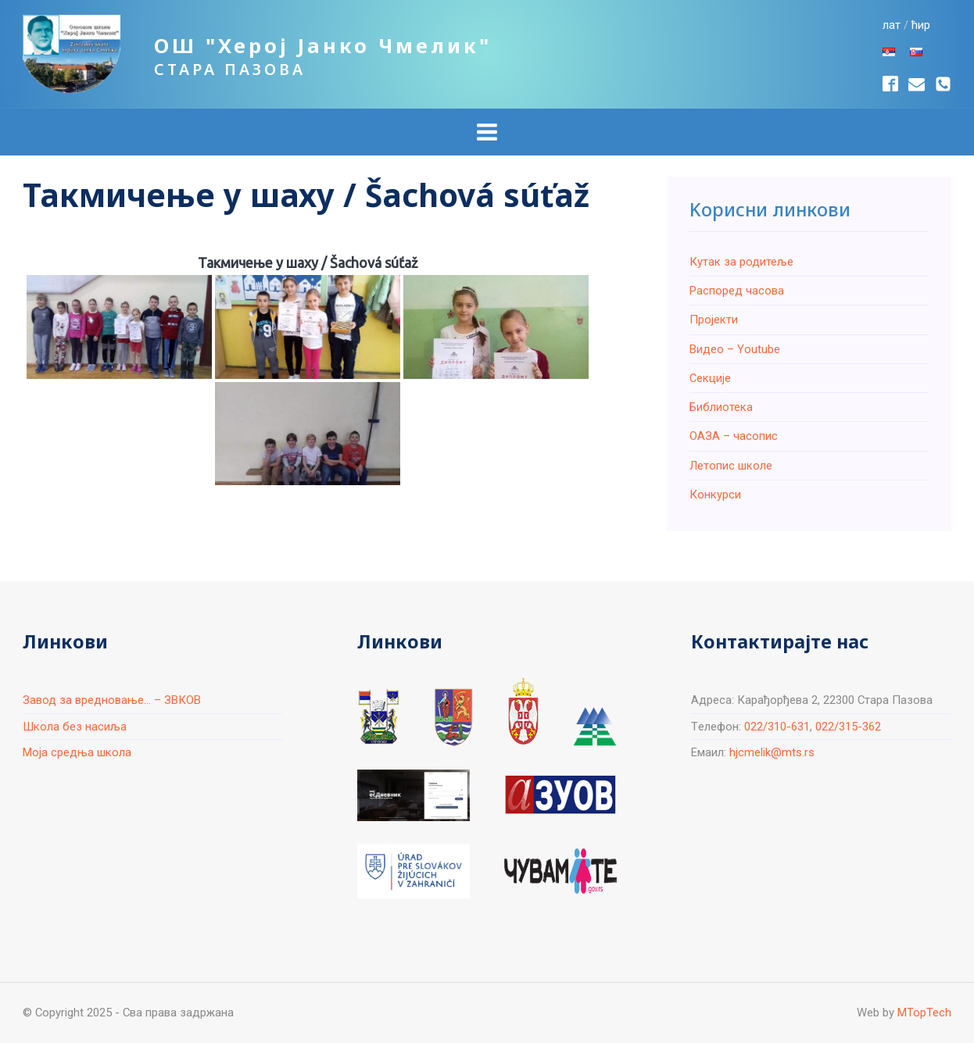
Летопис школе (730, 466)
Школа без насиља (75, 727)
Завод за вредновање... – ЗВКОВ (112, 700)
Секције (710, 378)
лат (892, 25)
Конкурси (715, 495)
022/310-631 (777, 727)
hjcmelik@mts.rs (772, 752)
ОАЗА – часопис (733, 436)
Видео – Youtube (734, 349)
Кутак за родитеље (741, 262)
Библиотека (721, 407)
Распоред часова (736, 291)
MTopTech (924, 1012)
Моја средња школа (77, 752)
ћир (920, 25)
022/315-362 (848, 727)
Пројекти (713, 320)
